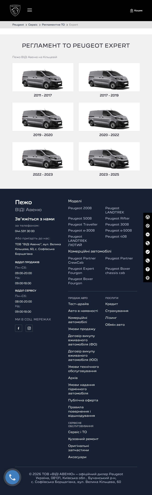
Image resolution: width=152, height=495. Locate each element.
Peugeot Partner (119, 258)
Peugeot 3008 (117, 224)
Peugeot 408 (116, 236)
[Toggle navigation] (29, 10)
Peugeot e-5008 (118, 230)
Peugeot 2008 (80, 208)
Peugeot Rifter (117, 218)
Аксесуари (77, 457)
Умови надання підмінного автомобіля (81, 389)
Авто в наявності (83, 311)
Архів (73, 378)
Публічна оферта (83, 400)
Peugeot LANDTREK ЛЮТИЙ (77, 241)
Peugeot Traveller (82, 224)
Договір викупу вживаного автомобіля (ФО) (82, 340)
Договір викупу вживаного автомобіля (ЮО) (83, 355)
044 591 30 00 (25, 231)
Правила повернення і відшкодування (81, 411)
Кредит (111, 304)
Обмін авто (115, 324)
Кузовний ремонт (83, 439)
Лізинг (111, 318)
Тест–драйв (78, 304)
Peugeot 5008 (80, 218)
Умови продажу (81, 329)
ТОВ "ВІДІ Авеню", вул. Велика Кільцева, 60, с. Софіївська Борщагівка (38, 249)
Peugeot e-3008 (81, 230)
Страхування (116, 311)
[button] (136, 10)
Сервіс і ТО (77, 432)
